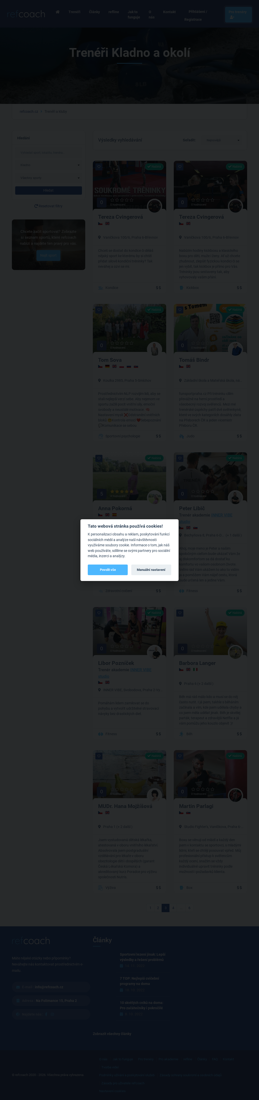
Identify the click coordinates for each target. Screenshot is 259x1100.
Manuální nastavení (151, 570)
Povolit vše (108, 570)
